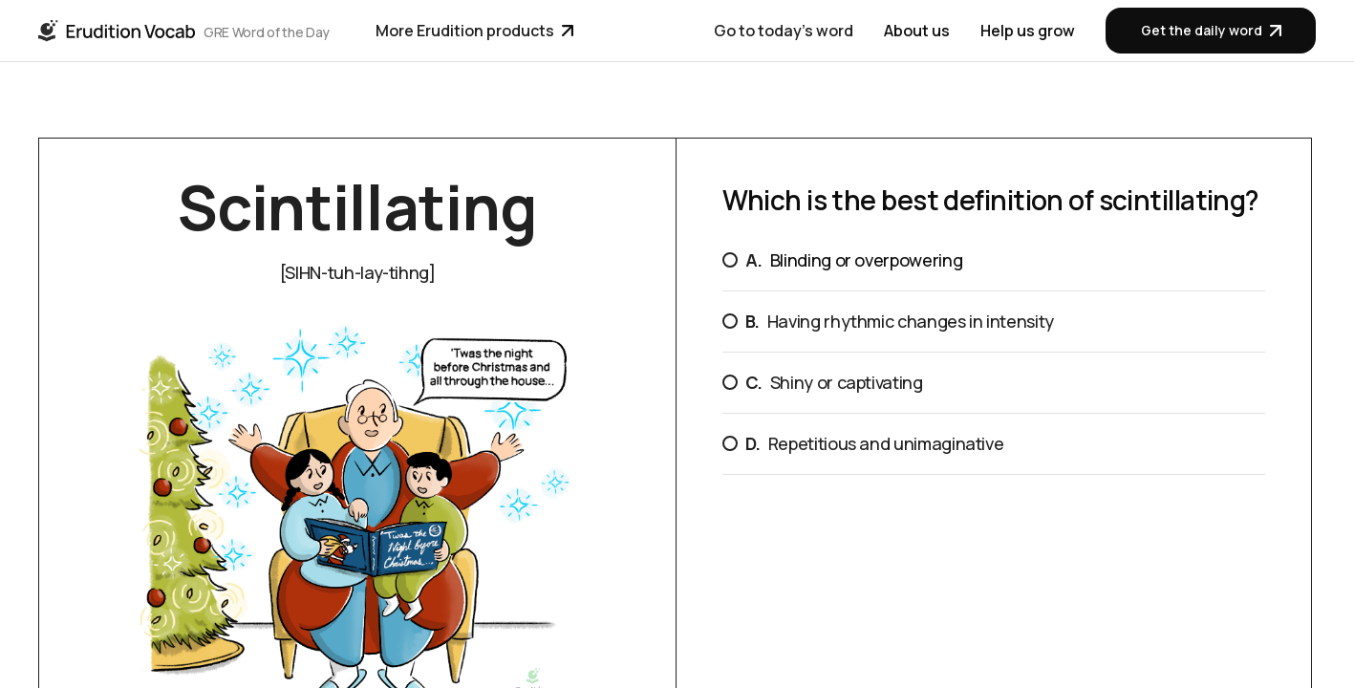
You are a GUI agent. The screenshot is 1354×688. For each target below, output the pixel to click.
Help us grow (1027, 30)
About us (917, 30)
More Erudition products (474, 30)
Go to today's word (783, 30)
